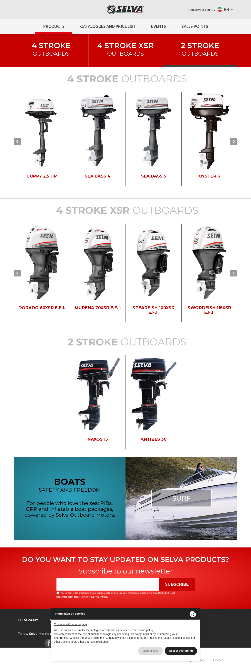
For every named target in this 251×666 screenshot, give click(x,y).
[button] (17, 141)
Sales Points (195, 26)
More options (150, 650)
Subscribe (177, 584)
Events (158, 26)
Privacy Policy (101, 597)
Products (54, 26)
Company (28, 620)
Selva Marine (126, 9)
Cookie (218, 660)
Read (171, 593)
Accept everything (181, 650)
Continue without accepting (70, 624)
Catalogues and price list (108, 26)
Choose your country (201, 9)
